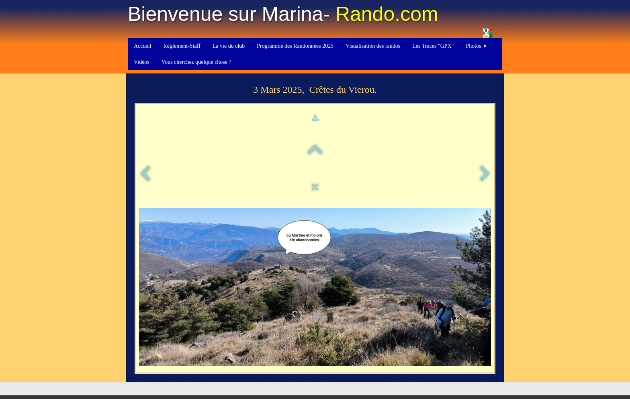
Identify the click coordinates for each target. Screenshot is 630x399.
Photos (476, 46)
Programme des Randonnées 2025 (295, 46)
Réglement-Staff (182, 46)
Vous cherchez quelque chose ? (196, 62)
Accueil (142, 46)
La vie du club (229, 46)
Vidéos (141, 62)
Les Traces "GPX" (433, 46)
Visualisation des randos (373, 46)
